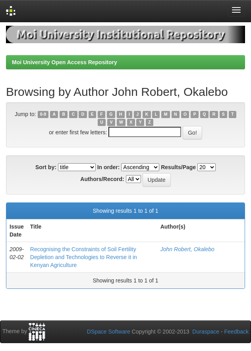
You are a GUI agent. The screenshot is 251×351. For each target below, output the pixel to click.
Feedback (236, 331)
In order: (108, 167)
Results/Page (178, 167)
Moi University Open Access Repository (64, 62)
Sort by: (45, 167)
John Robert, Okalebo (187, 249)
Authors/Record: (102, 179)
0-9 (43, 114)
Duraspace (205, 331)
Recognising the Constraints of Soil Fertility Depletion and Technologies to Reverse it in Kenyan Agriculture (83, 257)
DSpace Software (108, 331)
